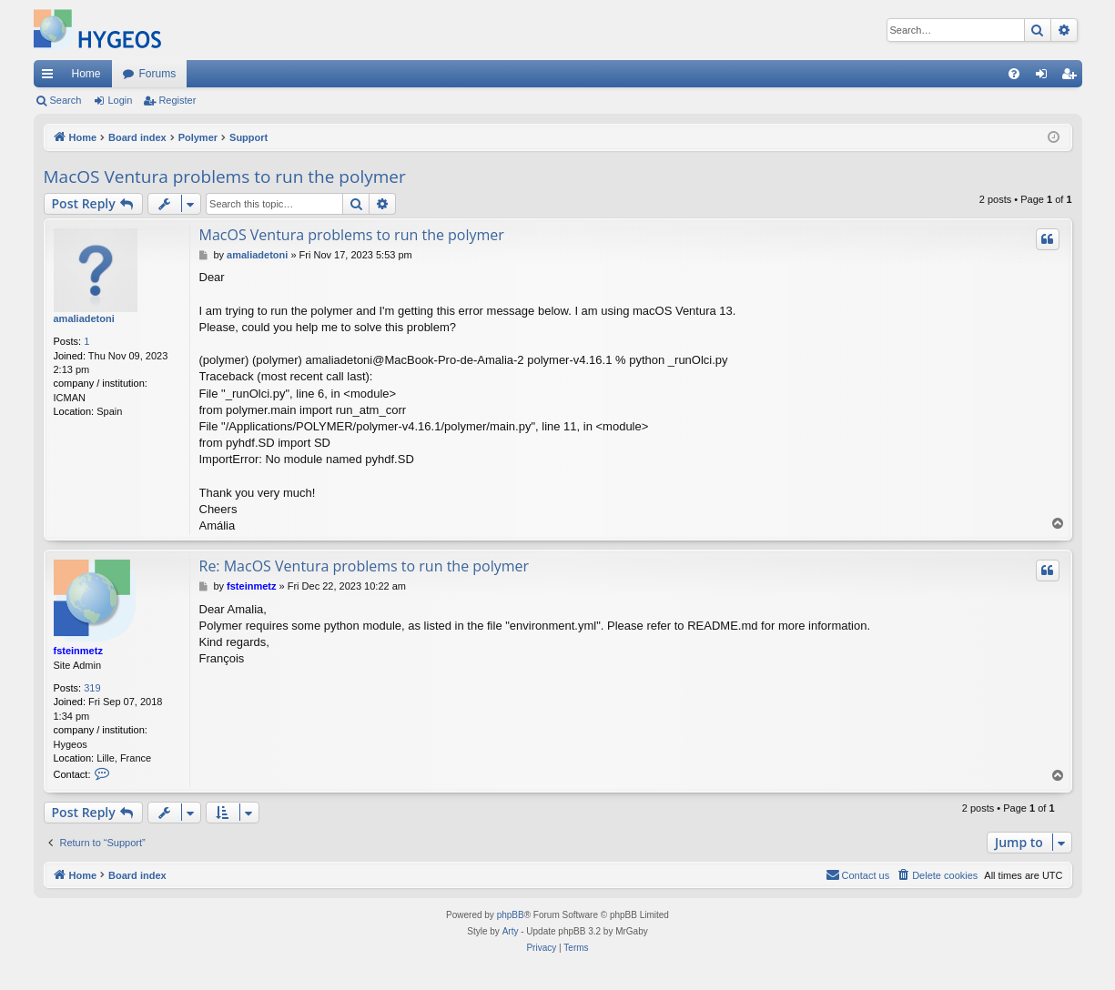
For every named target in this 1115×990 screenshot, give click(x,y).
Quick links (51, 77)
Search (66, 100)
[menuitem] (1014, 73)
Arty (510, 931)
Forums (158, 73)
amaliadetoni (84, 318)
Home (86, 73)
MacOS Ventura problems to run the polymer (225, 176)
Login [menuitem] (1044, 77)
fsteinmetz (78, 650)
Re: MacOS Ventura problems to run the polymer (364, 566)
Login (119, 100)
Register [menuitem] (1071, 77)
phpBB (510, 915)
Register (177, 100)
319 (92, 687)
